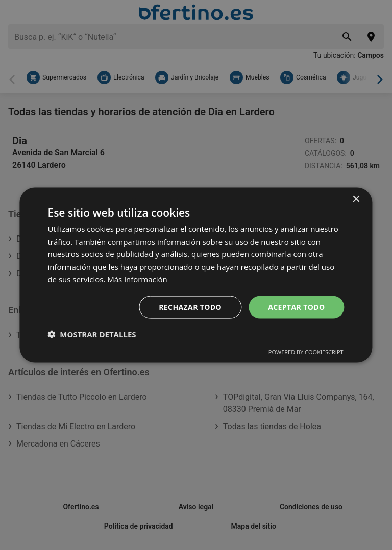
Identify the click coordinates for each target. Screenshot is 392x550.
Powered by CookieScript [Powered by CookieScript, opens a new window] (306, 352)
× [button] (356, 199)
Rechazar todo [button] (190, 306)
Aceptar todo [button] (296, 306)
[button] (91, 334)
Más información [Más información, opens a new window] (137, 279)
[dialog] (195, 275)
